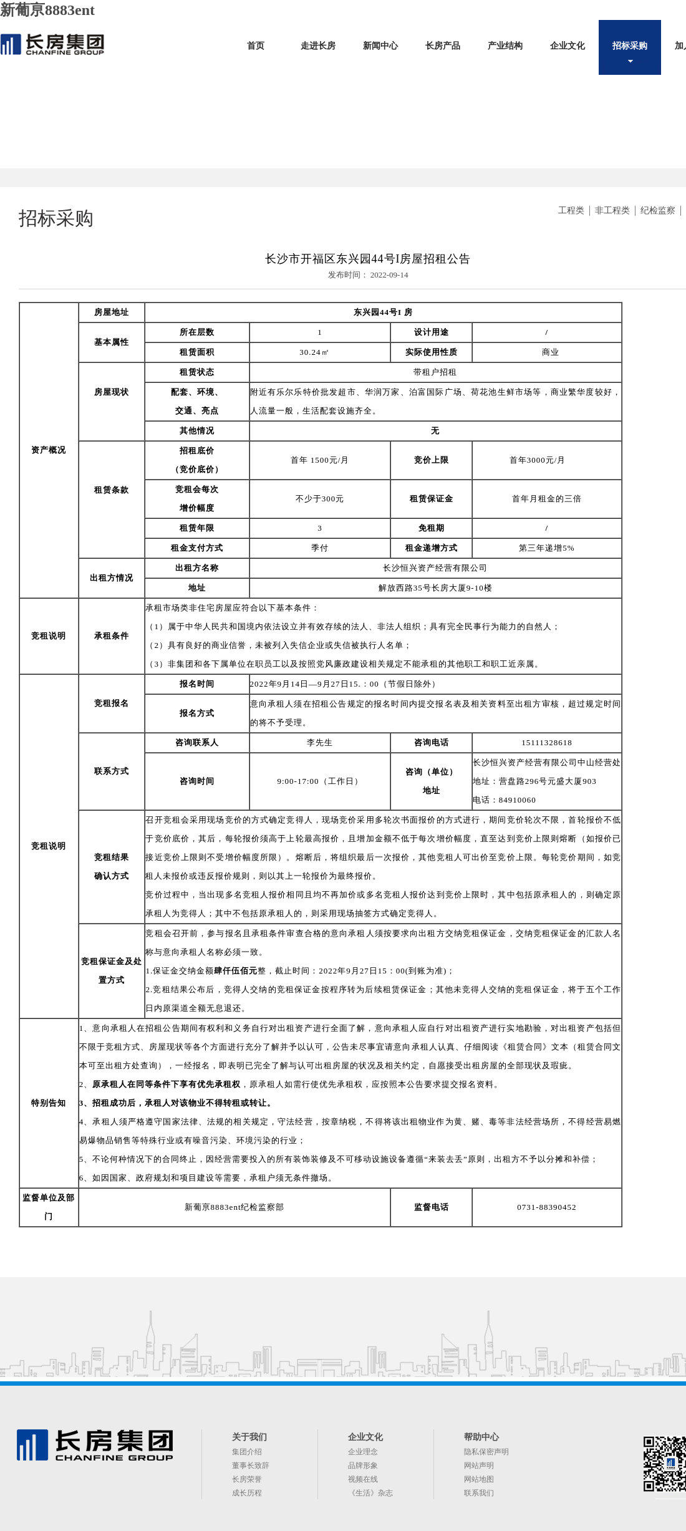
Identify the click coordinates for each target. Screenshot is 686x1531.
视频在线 (363, 1479)
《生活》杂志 (370, 1493)
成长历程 (247, 1493)
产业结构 (505, 46)
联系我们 (479, 1493)
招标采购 (629, 46)
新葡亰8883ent (47, 10)
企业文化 (567, 46)
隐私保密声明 (486, 1451)
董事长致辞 (250, 1465)
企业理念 (363, 1451)
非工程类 (612, 210)
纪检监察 (657, 210)
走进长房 (318, 46)
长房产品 (442, 46)
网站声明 (479, 1465)
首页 (255, 46)
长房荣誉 (247, 1479)
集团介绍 (247, 1451)
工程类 (571, 210)
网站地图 (479, 1479)
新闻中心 (380, 46)
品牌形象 (363, 1465)
